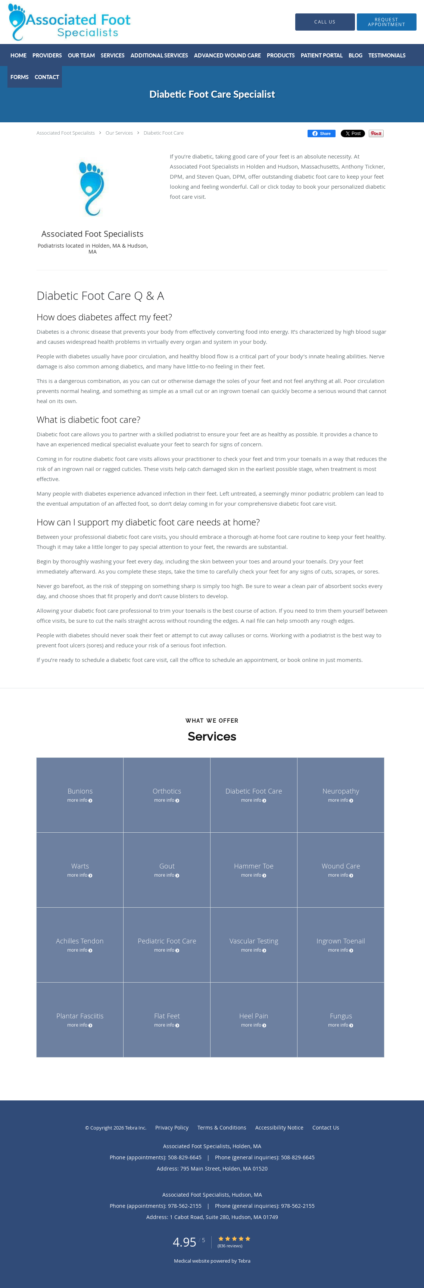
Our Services (119, 132)
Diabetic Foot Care (164, 132)
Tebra (244, 1260)
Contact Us (325, 1127)
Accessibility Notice (279, 1127)
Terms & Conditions (221, 1127)
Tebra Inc (135, 1127)
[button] (387, 22)
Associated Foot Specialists (66, 132)
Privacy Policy (171, 1127)
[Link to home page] (58, 22)
